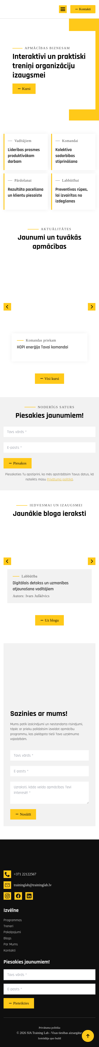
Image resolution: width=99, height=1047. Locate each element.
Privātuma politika (49, 1027)
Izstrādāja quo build (49, 1038)
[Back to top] (88, 1036)
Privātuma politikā (60, 479)
